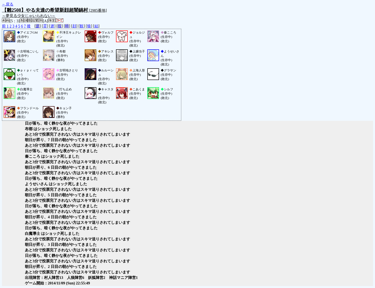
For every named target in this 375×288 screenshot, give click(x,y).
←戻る (7, 4)
